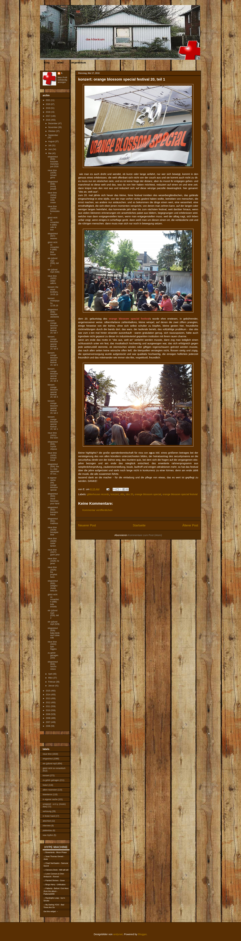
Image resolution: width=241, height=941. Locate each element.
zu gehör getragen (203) (53, 655)
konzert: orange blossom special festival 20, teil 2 (53, 407)
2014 (48, 694)
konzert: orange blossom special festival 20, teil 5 (53, 359)
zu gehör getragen (51, 780)
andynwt (118, 934)
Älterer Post (190, 525)
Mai (50, 153)
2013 (48, 698)
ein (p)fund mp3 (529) (53, 623)
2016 (48, 120)
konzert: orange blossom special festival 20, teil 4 (53, 375)
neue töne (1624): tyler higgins (52, 645)
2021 (48, 100)
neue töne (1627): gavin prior (54, 552)
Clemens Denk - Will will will (56, 870)
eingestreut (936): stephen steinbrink (53, 313)
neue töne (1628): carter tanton (52, 542)
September (53, 135)
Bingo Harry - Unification (55, 884)
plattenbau (47, 830)
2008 (48, 718)
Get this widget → (51, 911)
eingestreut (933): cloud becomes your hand (53, 499)
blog (47, 62)
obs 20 (129, 494)
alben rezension (50, 790)
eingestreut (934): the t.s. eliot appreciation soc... (53, 469)
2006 (48, 726)
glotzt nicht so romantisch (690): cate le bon (53, 223)
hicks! (45, 785)
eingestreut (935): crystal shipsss (53, 445)
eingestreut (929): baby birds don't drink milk (53, 633)
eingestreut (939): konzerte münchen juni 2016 (53, 162)
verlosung (47, 811)
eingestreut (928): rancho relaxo (53, 665)
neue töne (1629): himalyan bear (53, 531)
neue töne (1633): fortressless (53, 210)
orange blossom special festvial (180, 494)
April (50, 674)
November (53, 127)
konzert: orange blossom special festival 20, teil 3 (53, 391)
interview (47, 825)
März (50, 678)
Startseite (139, 525)
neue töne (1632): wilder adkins (52, 279)
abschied (47, 821)
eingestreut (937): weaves (53, 236)
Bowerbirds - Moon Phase (56, 852)
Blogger (142, 934)
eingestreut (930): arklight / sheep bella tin (53, 586)
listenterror (47, 794)
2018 (48, 112)
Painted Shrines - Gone (55, 880)
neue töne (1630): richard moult (52, 456)
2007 (48, 722)
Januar (51, 686)
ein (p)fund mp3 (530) (53, 270)
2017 (48, 116)
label (60, 62)
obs (122, 494)
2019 (48, 108)
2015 (48, 691)
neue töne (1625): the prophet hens (52, 572)
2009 (48, 714)
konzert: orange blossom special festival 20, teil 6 (53, 343)
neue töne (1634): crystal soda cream (52, 198)
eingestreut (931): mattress (53, 521)
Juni (50, 149)
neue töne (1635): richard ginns (52, 174)
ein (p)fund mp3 (50, 763)
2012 (48, 702)
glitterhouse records (98, 494)
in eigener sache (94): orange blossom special (53, 484)
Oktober (52, 131)
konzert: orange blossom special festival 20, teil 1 (53, 423)
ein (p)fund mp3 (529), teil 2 (53, 614)
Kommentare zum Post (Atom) (145, 535)
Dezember (53, 123)
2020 (48, 104)
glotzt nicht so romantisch (54, 768)
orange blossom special (148, 494)
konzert (115, 494)
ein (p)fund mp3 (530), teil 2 (53, 262)
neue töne (47, 754)
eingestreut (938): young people (53, 185)
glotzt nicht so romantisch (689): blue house (53, 248)
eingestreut (48, 759)
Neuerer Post (87, 525)
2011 (48, 706)
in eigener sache (50, 799)
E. (62, 73)
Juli (50, 145)
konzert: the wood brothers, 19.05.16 (53, 291)
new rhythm (48, 835)
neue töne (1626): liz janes (53, 561)
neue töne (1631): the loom (53, 435)
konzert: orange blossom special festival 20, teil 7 (53, 327)
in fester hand (49, 816)
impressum (78, 62)
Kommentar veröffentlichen (97, 510)
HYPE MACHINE (56, 847)
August (51, 141)
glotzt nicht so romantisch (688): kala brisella (53, 600)
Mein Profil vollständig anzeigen (62, 79)
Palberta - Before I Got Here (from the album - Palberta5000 (56, 891)
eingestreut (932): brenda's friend (53, 511)
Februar (52, 682)
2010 (48, 710)
